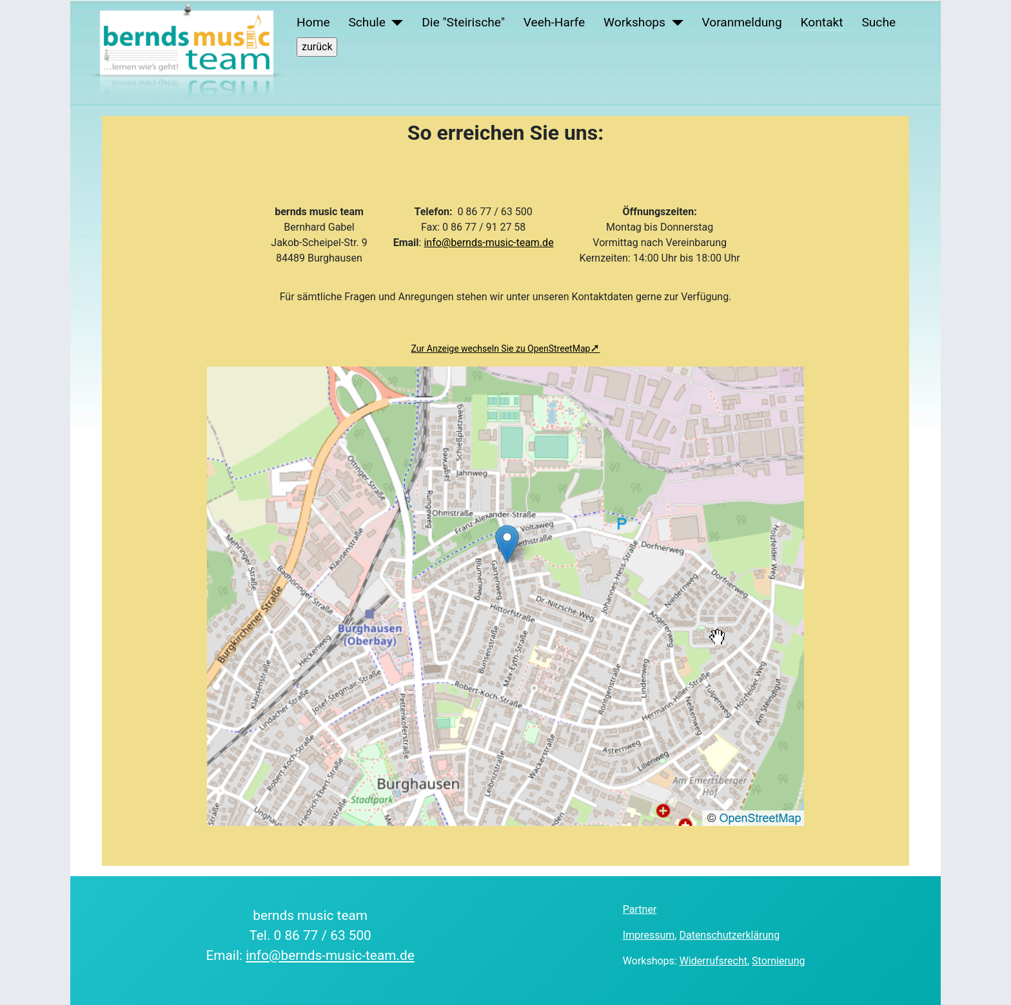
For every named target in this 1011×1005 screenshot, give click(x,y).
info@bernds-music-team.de (488, 242)
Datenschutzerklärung (729, 935)
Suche (878, 22)
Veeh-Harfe (554, 22)
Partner (640, 909)
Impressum (649, 935)
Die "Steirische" (463, 22)
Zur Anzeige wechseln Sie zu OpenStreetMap (501, 348)
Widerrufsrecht (713, 961)
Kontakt (822, 22)
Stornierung (778, 961)
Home (313, 22)
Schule (366, 22)
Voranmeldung (741, 22)
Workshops (634, 22)
